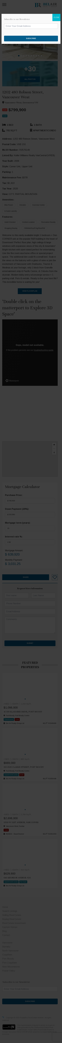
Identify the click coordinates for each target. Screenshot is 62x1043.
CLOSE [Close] (56, 17)
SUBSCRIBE (31, 38)
